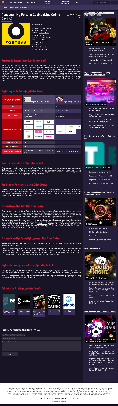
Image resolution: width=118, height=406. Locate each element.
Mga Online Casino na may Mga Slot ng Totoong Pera (101, 126)
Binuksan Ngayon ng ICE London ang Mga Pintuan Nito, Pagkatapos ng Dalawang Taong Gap (101, 353)
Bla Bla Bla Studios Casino (98, 232)
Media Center (68, 398)
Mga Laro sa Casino (47, 2)
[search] (101, 3)
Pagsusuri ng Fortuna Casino (40, 7)
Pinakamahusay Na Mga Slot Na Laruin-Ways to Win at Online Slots (101, 283)
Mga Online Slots (31, 2)
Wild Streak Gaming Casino (98, 228)
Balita (78, 2)
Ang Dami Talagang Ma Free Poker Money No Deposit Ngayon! (101, 121)
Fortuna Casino (44, 33)
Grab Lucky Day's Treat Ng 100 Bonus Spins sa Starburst (101, 346)
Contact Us (50, 398)
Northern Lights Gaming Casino (100, 240)
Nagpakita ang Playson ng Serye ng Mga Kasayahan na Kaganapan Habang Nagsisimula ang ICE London (101, 361)
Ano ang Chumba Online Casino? (100, 60)
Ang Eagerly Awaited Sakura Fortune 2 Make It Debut (101, 369)
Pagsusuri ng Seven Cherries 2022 (101, 183)
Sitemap (75, 398)
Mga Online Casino (15, 2)
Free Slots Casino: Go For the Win (100, 64)
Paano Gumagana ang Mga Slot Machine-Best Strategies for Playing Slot (101, 290)
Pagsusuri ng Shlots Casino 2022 (100, 176)
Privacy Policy (59, 398)
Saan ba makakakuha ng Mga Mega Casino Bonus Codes (101, 55)
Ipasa (9, 354)
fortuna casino (42, 224)
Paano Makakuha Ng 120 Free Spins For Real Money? (101, 49)
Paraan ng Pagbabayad (65, 2)
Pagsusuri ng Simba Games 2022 (100, 172)
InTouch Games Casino (97, 236)
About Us (42, 398)
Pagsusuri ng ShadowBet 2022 (99, 180)
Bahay (10, 7)
